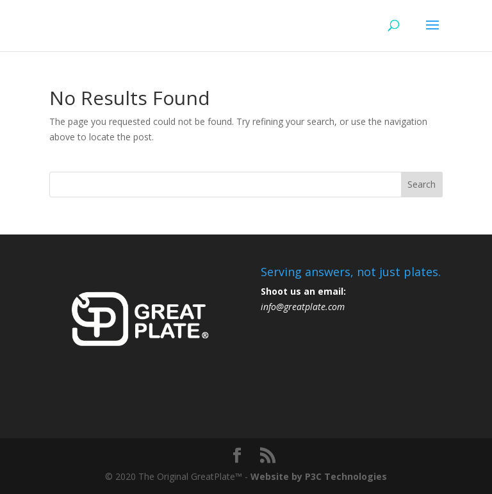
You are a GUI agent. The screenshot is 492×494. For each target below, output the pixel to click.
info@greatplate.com (303, 307)
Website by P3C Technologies (318, 476)
